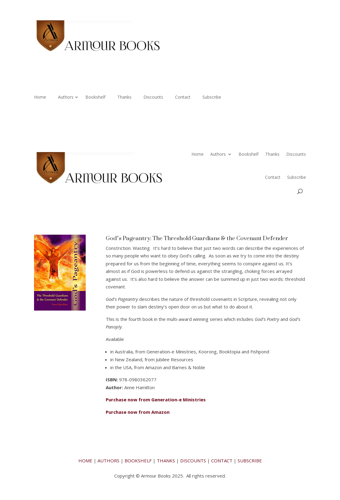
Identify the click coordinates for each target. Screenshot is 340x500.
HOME (85, 460)
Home (40, 97)
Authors (66, 97)
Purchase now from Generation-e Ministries (156, 399)
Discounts (153, 97)
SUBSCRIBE (250, 460)
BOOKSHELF (138, 460)
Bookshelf (95, 97)
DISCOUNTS (193, 460)
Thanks (124, 97)
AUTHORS (108, 460)
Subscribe (211, 97)
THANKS (166, 460)
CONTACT (221, 460)
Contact (183, 97)
